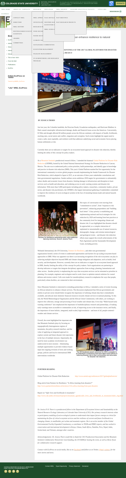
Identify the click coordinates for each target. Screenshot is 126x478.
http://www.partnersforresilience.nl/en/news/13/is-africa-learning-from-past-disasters (68, 386)
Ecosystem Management (43, 49)
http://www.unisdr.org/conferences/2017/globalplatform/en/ (96, 376)
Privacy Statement (74, 466)
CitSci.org (102, 9)
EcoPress (5, 14)
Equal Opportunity (61, 466)
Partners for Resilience (76, 251)
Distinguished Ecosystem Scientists (23, 32)
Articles (10, 43)
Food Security (39, 31)
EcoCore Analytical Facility (83, 9)
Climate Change (39, 40)
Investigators (39, 22)
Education (48, 9)
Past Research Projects (66, 22)
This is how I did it (13, 57)
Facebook (77, 450)
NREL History (18, 26)
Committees (18, 43)
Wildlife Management (42, 53)
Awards (16, 38)
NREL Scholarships (52, 29)
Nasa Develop (50, 17)
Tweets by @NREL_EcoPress (16, 81)
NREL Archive (61, 9)
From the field (12, 61)
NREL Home (5, 9)
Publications (11, 64)
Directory (17, 22)
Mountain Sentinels (48, 161)
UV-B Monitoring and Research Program (46, 60)
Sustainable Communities (44, 44)
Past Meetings (62, 17)
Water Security (39, 35)
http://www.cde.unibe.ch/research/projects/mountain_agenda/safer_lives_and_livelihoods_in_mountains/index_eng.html (80, 396)
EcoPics (10, 68)
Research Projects (41, 26)
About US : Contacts (21, 9)
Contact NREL (19, 17)
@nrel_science (104, 450)
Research (37, 9)
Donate (121, 3)
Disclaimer (85, 466)
